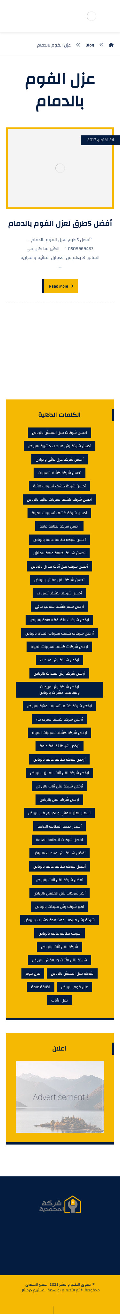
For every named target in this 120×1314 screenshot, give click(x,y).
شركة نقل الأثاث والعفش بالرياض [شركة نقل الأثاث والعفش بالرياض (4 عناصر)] (59, 960)
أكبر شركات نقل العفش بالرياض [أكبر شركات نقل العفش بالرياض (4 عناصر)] (59, 893)
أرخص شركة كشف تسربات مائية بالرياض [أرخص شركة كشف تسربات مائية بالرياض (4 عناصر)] (59, 705)
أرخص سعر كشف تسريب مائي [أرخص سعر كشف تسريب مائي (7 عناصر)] (59, 606)
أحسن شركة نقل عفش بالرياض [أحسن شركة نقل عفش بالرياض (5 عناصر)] (59, 579)
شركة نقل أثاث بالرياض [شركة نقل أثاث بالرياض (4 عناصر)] (59, 946)
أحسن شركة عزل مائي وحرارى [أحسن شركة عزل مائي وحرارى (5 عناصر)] (60, 459)
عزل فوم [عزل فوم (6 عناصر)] (33, 973)
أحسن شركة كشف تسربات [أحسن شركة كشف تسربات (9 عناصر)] (59, 472)
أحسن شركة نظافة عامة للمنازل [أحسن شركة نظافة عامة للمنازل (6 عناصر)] (59, 552)
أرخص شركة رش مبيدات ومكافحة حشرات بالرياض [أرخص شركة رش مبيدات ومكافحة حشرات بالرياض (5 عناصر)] (59, 689)
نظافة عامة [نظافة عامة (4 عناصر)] (40, 986)
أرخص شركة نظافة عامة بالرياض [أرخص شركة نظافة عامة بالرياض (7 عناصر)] (59, 759)
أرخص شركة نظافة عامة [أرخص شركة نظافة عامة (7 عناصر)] (59, 746)
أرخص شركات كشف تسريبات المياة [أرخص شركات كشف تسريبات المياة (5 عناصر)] (59, 646)
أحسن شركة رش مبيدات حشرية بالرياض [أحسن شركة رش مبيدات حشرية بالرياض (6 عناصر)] (59, 445)
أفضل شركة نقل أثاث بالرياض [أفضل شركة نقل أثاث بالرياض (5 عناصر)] (59, 879)
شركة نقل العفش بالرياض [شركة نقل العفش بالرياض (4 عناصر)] (72, 973)
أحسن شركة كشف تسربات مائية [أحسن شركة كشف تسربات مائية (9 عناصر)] (59, 486)
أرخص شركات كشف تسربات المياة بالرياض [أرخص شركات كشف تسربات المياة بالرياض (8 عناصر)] (59, 633)
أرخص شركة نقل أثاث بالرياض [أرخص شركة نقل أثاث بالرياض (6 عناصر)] (59, 786)
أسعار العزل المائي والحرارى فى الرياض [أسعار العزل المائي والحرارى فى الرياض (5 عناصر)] (59, 812)
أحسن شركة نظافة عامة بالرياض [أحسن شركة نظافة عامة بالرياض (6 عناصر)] (59, 539)
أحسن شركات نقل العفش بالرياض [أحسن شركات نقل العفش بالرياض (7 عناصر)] (59, 432)
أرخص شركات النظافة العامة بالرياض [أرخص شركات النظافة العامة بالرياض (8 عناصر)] (59, 619)
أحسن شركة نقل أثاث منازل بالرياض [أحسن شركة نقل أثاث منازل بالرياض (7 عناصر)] (59, 566)
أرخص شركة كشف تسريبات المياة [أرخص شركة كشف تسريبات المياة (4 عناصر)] (59, 732)
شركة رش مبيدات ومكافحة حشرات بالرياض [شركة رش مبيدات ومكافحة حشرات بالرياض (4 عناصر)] (59, 919)
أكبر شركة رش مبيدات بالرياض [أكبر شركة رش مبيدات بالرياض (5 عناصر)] (59, 906)
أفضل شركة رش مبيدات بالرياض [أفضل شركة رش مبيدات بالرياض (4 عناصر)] (59, 853)
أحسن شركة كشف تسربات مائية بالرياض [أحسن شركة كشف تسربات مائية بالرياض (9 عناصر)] (59, 499)
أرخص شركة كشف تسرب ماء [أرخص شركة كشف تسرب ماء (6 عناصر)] (59, 719)
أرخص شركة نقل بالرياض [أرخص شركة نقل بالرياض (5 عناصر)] (59, 799)
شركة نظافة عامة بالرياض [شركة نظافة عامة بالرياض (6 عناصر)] (59, 933)
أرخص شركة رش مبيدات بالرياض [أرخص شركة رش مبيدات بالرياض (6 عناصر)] (59, 673)
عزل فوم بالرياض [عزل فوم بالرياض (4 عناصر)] (74, 986)
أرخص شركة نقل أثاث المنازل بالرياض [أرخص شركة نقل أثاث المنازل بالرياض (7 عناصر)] (59, 772)
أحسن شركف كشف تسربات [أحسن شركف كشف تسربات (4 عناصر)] (59, 593)
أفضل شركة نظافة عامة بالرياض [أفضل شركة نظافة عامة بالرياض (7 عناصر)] (59, 866)
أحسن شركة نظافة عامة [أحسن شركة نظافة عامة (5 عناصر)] (59, 526)
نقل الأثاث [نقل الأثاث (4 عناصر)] (59, 1000)
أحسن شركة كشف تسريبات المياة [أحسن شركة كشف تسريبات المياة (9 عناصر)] (59, 512)
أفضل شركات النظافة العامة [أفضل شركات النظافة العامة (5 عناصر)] (59, 839)
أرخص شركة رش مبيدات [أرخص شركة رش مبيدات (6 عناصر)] (59, 660)
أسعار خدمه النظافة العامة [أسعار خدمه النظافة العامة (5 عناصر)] (59, 826)
